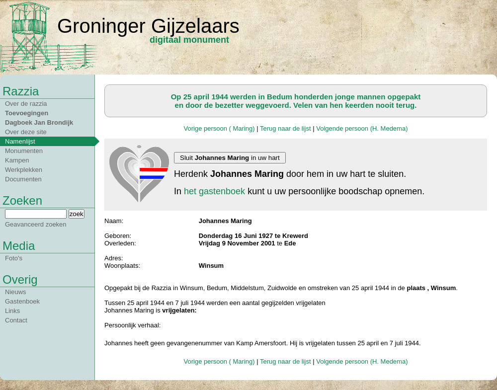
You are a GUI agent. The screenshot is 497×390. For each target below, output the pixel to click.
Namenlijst (20, 141)
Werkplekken (23, 169)
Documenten (23, 179)
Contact (16, 320)
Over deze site (26, 132)
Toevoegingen (26, 113)
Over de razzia (26, 103)
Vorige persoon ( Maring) (219, 128)
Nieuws (15, 292)
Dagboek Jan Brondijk (39, 122)
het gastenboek (214, 191)
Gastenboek (22, 301)
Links (12, 310)
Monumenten (24, 151)
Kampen (17, 160)
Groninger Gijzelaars (148, 26)
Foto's (13, 258)
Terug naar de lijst (285, 128)
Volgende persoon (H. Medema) (362, 128)
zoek (76, 214)
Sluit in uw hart (230, 157)
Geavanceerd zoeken (36, 224)
